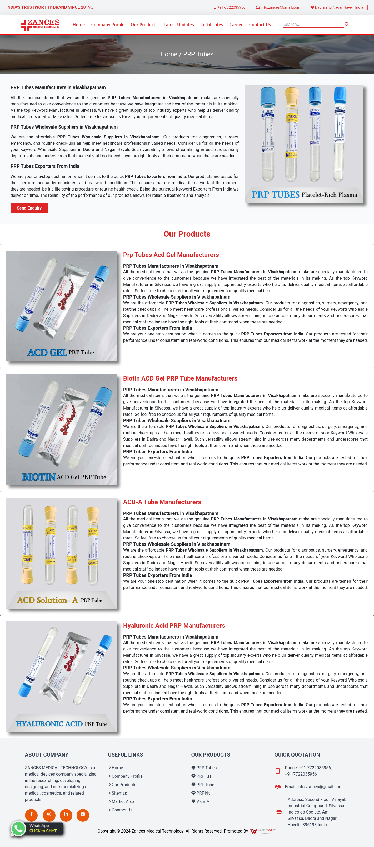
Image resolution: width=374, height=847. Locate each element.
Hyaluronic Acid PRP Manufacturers (174, 625)
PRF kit (200, 793)
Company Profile (107, 24)
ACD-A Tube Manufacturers (162, 502)
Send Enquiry (29, 208)
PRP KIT (201, 776)
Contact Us (260, 24)
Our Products (144, 24)
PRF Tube (203, 784)
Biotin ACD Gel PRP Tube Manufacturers (180, 378)
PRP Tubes (204, 767)
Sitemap (117, 793)
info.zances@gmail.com (278, 7)
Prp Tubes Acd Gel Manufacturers (171, 255)
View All (201, 801)
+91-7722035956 (230, 7)
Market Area (121, 801)
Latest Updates (179, 24)
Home (79, 24)
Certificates (211, 24)
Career (236, 24)
